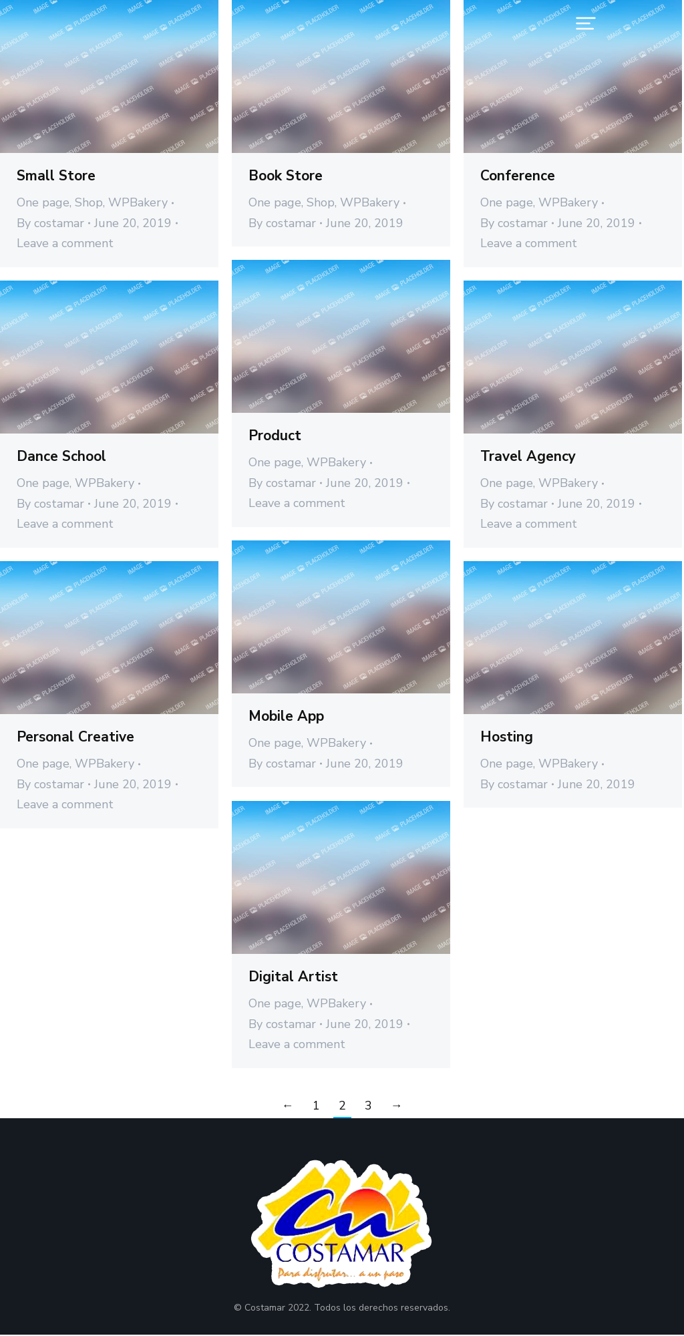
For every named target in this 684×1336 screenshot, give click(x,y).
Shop (89, 202)
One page (43, 202)
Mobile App (286, 716)
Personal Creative (75, 736)
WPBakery (138, 202)
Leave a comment (65, 243)
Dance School (61, 456)
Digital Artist (293, 976)
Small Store (56, 175)
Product (274, 435)
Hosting (506, 736)
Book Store (285, 175)
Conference (517, 175)
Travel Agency (528, 456)
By (50, 223)
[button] (585, 23)
